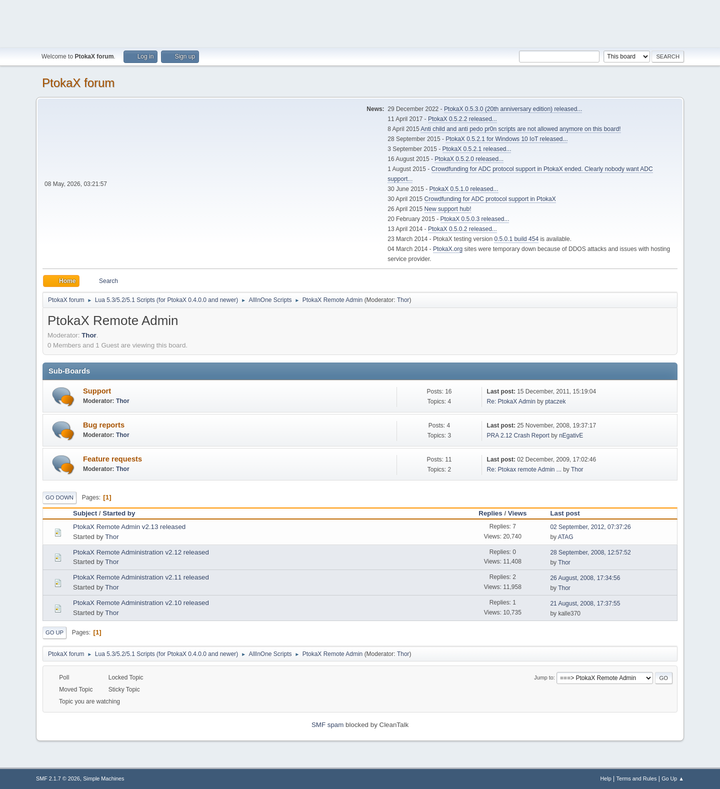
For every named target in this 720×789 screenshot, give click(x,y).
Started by (118, 513)
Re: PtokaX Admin (511, 401)
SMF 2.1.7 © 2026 (58, 779)
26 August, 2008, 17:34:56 (585, 578)
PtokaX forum (78, 83)
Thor (403, 300)
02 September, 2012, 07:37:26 (590, 527)
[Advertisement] (360, 22)
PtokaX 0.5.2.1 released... (477, 149)
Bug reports (103, 425)
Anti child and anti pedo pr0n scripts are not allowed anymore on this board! (520, 129)
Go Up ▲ (673, 779)
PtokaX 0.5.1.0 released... (464, 189)
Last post (569, 513)
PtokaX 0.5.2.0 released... (469, 159)
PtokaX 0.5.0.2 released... (462, 229)
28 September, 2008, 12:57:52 (590, 552)
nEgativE (571, 435)
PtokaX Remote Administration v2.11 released (141, 577)
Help (606, 779)
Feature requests (112, 459)
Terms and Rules (636, 779)
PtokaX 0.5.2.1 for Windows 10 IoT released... (507, 139)
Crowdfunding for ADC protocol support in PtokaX (490, 199)
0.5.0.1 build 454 (516, 239)
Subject (85, 513)
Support (97, 391)
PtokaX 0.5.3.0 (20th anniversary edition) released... (513, 109)
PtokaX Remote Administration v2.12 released (141, 552)
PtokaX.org (447, 249)
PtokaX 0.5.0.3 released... (475, 219)
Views (517, 513)
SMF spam (328, 724)
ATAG (566, 537)
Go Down (60, 497)
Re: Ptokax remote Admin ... (524, 469)
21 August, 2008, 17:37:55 (585, 603)
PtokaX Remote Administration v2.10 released (141, 602)
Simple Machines (103, 779)
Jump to (543, 677)
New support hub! (448, 209)
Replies (490, 513)
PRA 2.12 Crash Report (518, 435)
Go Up (55, 633)
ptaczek (555, 401)
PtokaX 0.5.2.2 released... (462, 119)
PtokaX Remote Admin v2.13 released (129, 526)
